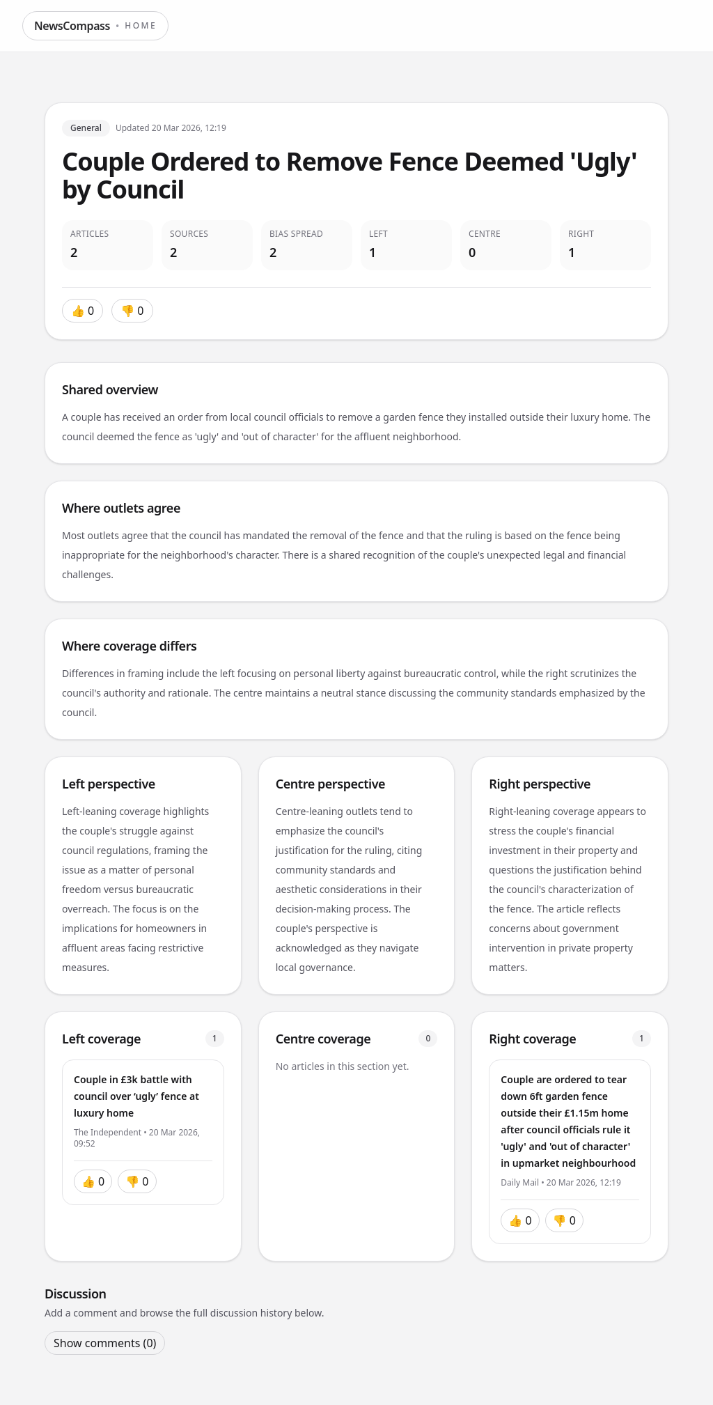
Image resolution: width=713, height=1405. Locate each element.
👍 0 (82, 310)
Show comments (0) (105, 1343)
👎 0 (131, 310)
